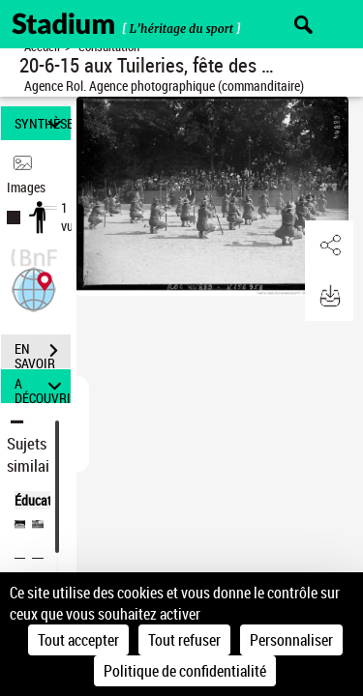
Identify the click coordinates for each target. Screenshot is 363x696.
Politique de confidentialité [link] (185, 671)
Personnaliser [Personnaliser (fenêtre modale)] (291, 640)
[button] (34, 287)
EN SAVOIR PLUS (43, 352)
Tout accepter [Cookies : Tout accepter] (78, 640)
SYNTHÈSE (43, 123)
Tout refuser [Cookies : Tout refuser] (184, 640)
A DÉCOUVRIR (43, 386)
